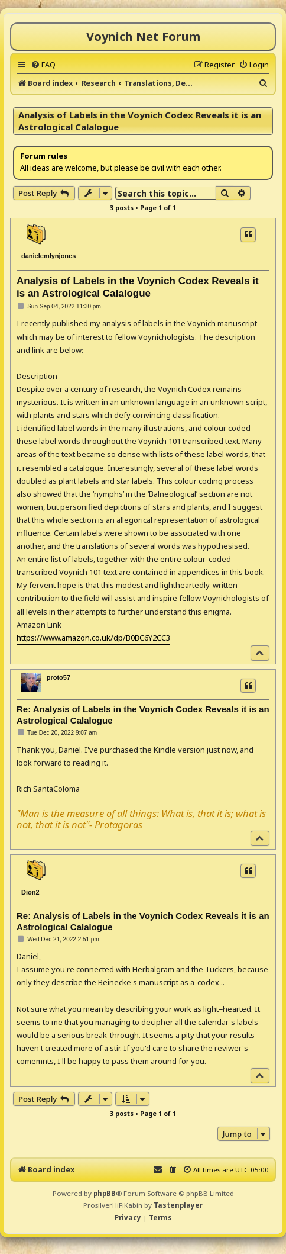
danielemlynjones (48, 255)
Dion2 (30, 892)
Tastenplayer (178, 1205)
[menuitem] (43, 64)
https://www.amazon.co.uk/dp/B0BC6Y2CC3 (93, 637)
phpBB (104, 1193)
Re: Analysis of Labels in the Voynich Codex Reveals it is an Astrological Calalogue (143, 714)
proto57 (58, 677)
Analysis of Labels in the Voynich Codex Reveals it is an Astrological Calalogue (139, 121)
